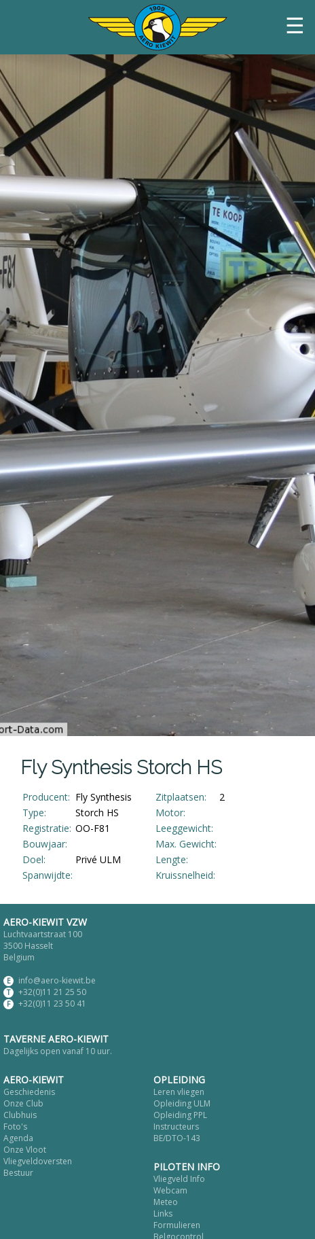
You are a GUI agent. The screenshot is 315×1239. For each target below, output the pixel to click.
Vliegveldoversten (37, 1161)
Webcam (170, 1190)
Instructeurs (176, 1126)
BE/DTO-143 (176, 1138)
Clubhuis (20, 1115)
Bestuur (18, 1173)
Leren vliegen (178, 1092)
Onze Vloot (24, 1149)
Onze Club (23, 1103)
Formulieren (176, 1225)
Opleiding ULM (181, 1103)
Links (162, 1213)
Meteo (165, 1202)
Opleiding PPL (180, 1115)
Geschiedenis (29, 1092)
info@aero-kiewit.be (57, 980)
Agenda (18, 1138)
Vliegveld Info (179, 1179)
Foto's (15, 1126)
